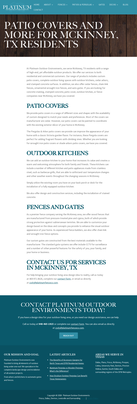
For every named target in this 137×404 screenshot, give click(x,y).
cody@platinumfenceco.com (43, 282)
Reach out (68, 335)
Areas (83, 398)
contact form (64, 278)
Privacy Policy (92, 398)
